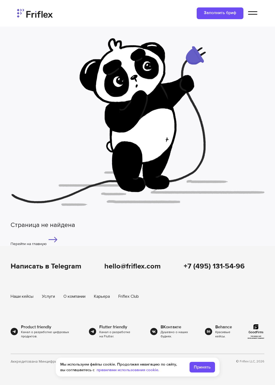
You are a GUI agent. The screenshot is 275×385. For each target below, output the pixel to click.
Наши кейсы (22, 296)
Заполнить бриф (220, 12)
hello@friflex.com (132, 266)
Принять (202, 367)
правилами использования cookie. (128, 369)
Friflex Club (128, 296)
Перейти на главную (34, 240)
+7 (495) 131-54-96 (214, 266)
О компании (74, 296)
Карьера (102, 296)
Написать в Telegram (46, 266)
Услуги (48, 296)
